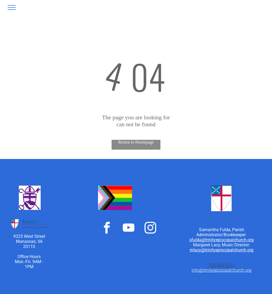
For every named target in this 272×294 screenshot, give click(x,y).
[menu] (12, 7)
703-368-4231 (221, 265)
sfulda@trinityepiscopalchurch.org (221, 239)
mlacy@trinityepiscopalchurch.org (221, 249)
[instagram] (150, 228)
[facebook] (107, 228)
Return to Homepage (136, 142)
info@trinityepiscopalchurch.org (221, 270)
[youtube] (128, 228)
